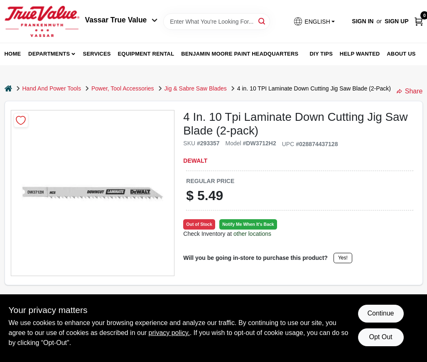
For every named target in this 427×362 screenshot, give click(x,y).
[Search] (262, 21)
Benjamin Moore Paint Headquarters (239, 54)
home (13, 54)
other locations (252, 233)
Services (97, 54)
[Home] (8, 88)
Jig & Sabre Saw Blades (195, 88)
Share (410, 91)
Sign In (362, 21)
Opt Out (380, 336)
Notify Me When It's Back (248, 224)
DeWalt (195, 160)
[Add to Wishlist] (21, 120)
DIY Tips (321, 54)
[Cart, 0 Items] (419, 21)
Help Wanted (360, 54)
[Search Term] (216, 21)
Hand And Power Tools (51, 88)
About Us (401, 54)
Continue (380, 313)
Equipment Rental (146, 54)
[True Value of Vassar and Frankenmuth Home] (42, 21)
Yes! (343, 258)
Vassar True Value (121, 20)
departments (49, 54)
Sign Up (397, 21)
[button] (314, 21)
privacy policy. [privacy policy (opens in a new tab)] (169, 332)
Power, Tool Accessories (122, 88)
